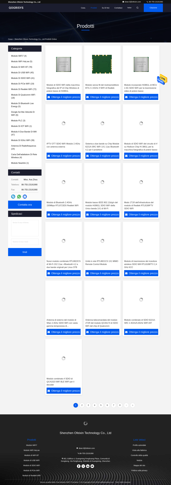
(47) (24, 133)
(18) (23, 96)
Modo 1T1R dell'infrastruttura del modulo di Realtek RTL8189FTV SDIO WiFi (139, 205)
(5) (21, 61)
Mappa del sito (139, 465)
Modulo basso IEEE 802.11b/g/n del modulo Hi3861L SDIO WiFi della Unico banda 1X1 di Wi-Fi (101, 205)
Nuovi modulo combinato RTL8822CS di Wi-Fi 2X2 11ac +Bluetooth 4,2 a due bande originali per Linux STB (64, 264)
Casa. (82, 8)
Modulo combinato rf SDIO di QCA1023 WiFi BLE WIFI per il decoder (60, 382)
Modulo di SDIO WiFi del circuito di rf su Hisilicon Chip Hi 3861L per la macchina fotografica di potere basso (140, 147)
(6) (23, 113)
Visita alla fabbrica (139, 450)
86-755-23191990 (154, 2)
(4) (19, 56)
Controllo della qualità (139, 455)
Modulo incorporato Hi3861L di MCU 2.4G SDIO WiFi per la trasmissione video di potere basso (140, 88)
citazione (153, 8)
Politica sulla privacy (139, 470)
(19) (22, 84)
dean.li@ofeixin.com (131, 2)
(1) (21, 126)
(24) (23, 147)
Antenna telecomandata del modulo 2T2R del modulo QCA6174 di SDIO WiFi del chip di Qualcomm (101, 323)
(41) (23, 78)
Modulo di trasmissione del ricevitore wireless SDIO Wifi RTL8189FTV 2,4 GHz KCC (140, 264)
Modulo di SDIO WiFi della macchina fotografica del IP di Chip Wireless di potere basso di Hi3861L (63, 88)
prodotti (93, 8)
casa (10, 39)
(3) (18, 121)
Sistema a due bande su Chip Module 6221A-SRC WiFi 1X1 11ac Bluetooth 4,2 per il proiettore (102, 147)
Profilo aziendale (139, 445)
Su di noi (104, 8)
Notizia (139, 460)
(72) (23, 89)
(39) (22, 140)
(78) (21, 67)
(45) (22, 73)
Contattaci (118, 8)
